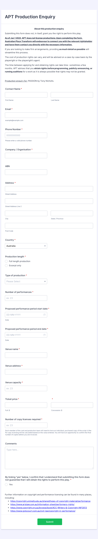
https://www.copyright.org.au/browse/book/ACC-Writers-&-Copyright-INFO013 (48, 507)
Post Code (9, 231)
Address (10, 182)
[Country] (26, 246)
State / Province (57, 219)
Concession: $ (56, 410)
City (6, 219)
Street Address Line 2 (13, 206)
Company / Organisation (18, 149)
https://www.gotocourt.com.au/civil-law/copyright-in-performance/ (42, 511)
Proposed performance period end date (26, 329)
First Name (9, 100)
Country (10, 240)
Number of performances (19, 292)
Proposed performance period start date (27, 308)
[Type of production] (26, 281)
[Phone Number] (26, 135)
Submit (49, 521)
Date (7, 320)
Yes (11, 484)
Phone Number (13, 129)
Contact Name (13, 89)
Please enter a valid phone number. (18, 141)
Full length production (19, 261)
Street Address (10, 194)
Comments (11, 443)
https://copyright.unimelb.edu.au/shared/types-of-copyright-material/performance (50, 501)
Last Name (55, 100)
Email (8, 109)
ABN (7, 166)
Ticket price (12, 399)
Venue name (12, 349)
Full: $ (7, 410)
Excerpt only (15, 265)
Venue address (13, 365)
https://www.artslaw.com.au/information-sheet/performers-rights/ (42, 504)
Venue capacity (14, 382)
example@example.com (14, 120)
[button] (44, 314)
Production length (15, 256)
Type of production (16, 275)
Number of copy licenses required (23, 419)
